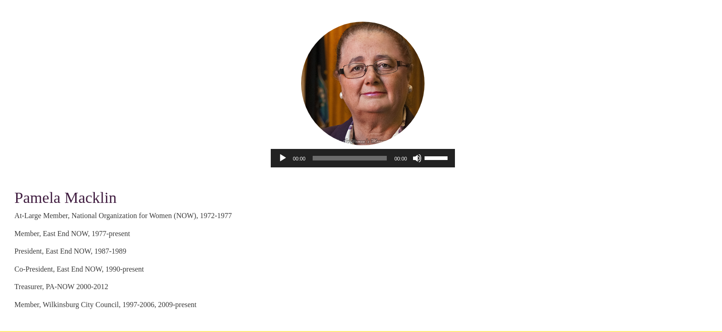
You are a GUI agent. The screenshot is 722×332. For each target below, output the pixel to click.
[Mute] (417, 158)
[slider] (350, 158)
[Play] (282, 158)
